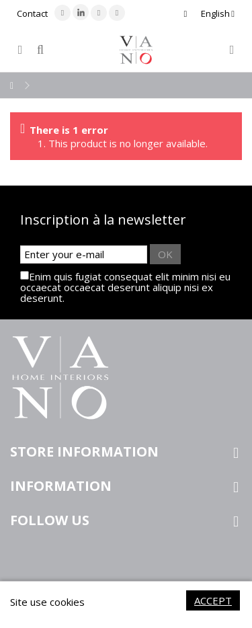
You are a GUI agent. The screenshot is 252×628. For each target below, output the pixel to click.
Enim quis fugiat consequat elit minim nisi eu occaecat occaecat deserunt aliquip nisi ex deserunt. (125, 287)
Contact (32, 13)
